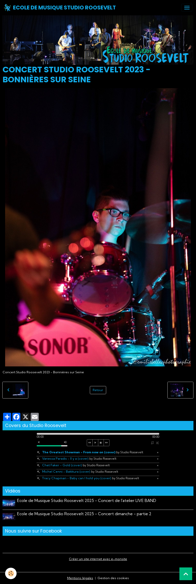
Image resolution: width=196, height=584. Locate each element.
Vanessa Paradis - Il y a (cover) (79, 458)
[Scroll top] (185, 573)
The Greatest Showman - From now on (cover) (92, 452)
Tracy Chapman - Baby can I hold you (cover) (90, 478)
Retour (98, 390)
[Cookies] (11, 573)
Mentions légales (80, 578)
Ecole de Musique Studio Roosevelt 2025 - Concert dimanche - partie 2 (84, 513)
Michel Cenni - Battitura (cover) (80, 471)
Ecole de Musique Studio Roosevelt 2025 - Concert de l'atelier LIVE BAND (86, 500)
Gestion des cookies (113, 578)
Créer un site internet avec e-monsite (98, 559)
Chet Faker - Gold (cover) (76, 465)
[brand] (60, 8)
